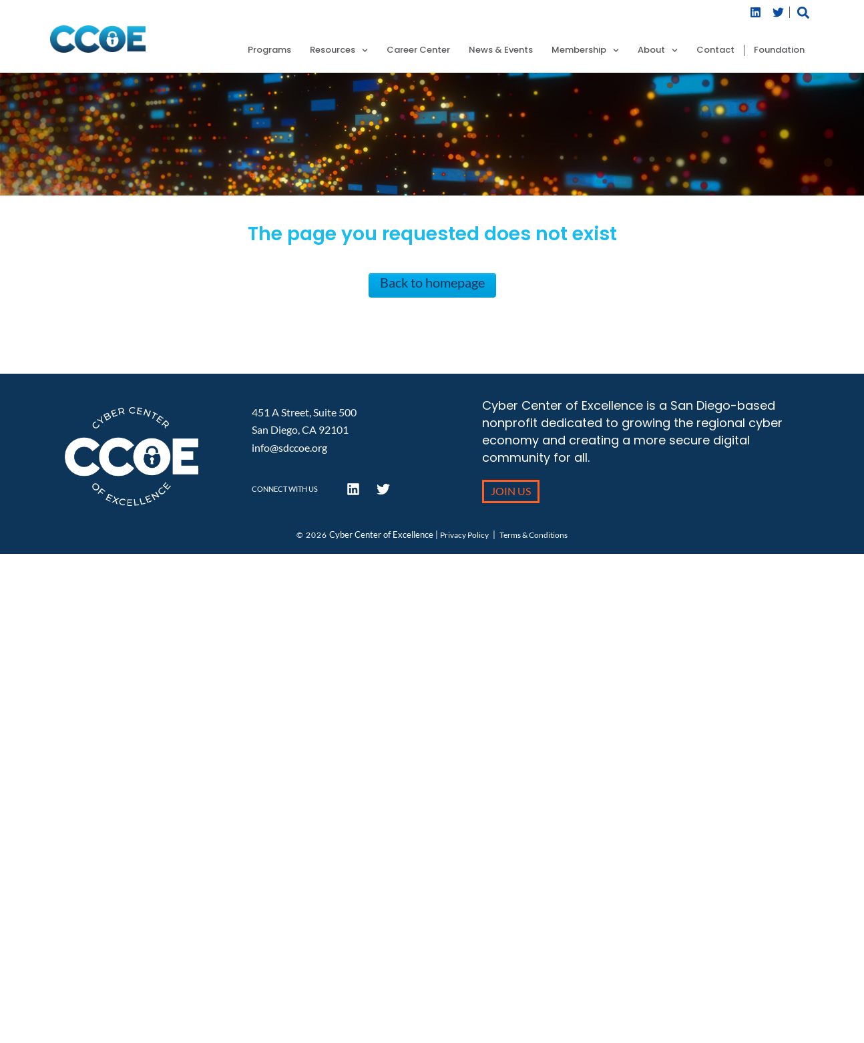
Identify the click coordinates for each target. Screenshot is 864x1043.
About (658, 50)
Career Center (418, 50)
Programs (269, 50)
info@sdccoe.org (289, 447)
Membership (585, 50)
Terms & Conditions (533, 535)
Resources (339, 50)
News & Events (501, 50)
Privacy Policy (464, 535)
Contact (715, 50)
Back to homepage (432, 282)
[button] (803, 12)
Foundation (779, 50)
